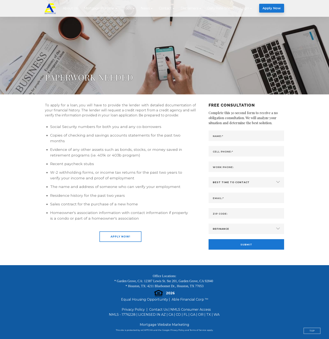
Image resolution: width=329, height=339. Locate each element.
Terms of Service (198, 330)
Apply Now (271, 8)
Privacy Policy (133, 310)
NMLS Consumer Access (190, 310)
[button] (100, 8)
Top (312, 331)
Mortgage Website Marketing (164, 325)
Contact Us (158, 310)
